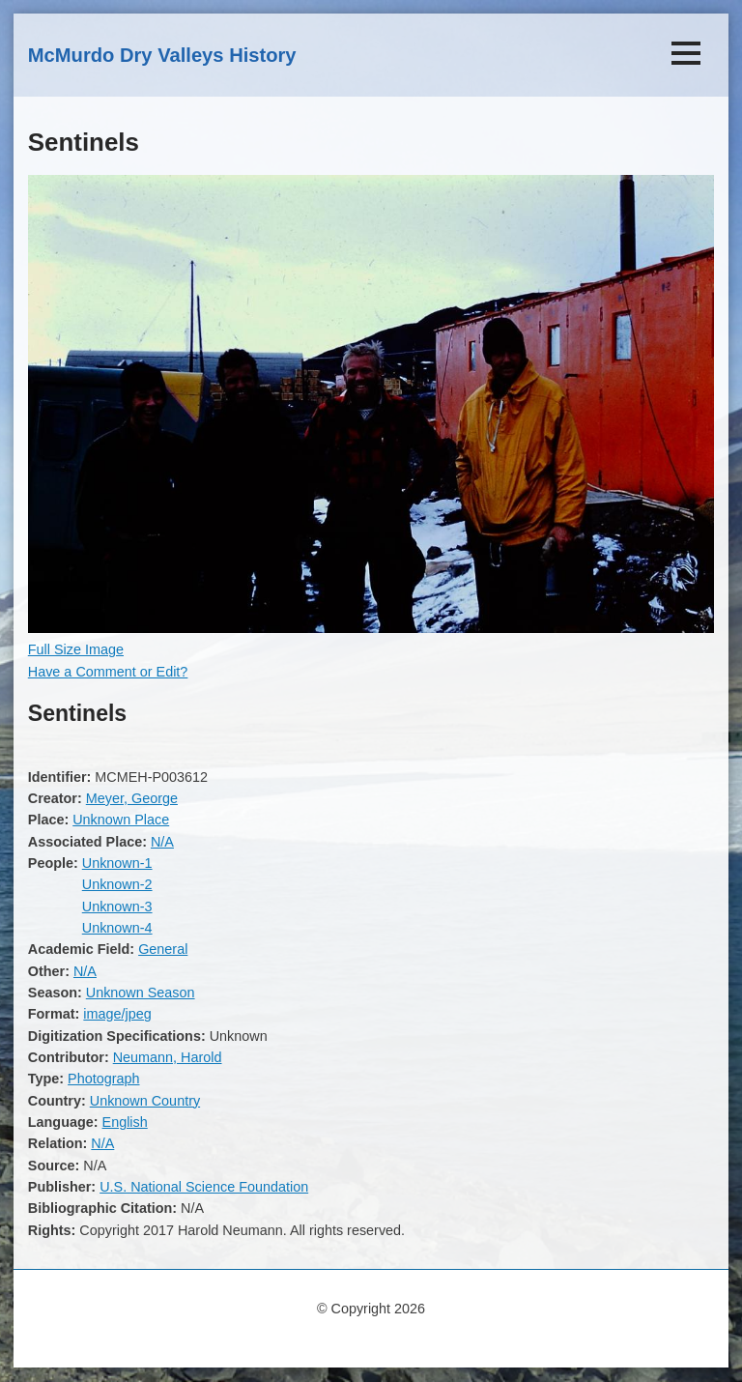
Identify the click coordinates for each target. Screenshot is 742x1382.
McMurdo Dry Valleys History (162, 55)
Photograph (103, 1078)
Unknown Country (145, 1100)
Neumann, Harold (167, 1057)
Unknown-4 (117, 928)
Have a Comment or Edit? (108, 671)
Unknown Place (120, 819)
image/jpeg (117, 1014)
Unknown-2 (117, 884)
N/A (162, 841)
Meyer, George (132, 798)
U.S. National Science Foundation (204, 1187)
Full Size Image (76, 649)
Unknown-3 (117, 906)
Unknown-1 (117, 863)
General (162, 949)
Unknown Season (140, 992)
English (125, 1122)
